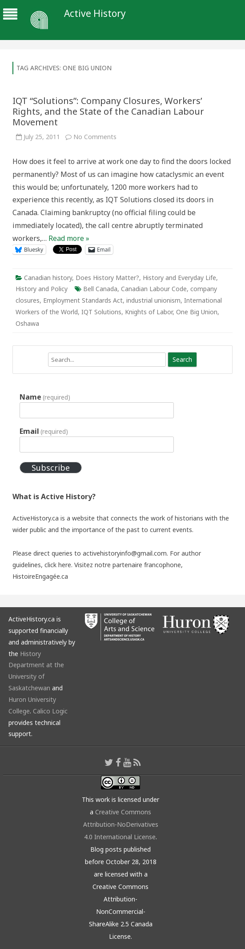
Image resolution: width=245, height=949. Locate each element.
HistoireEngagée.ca (40, 576)
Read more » (68, 238)
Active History (95, 14)
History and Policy (42, 288)
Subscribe (51, 467)
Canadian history (48, 277)
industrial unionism (153, 300)
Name (45, 396)
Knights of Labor (149, 312)
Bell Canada (100, 288)
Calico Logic (50, 711)
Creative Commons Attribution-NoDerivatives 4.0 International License (120, 824)
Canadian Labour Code (154, 288)
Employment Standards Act (83, 300)
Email (44, 431)
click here (57, 565)
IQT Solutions (101, 312)
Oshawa (27, 323)
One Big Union (196, 312)
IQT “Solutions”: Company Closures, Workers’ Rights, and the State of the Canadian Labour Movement (108, 111)
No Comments (94, 136)
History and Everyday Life (179, 277)
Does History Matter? (107, 277)
